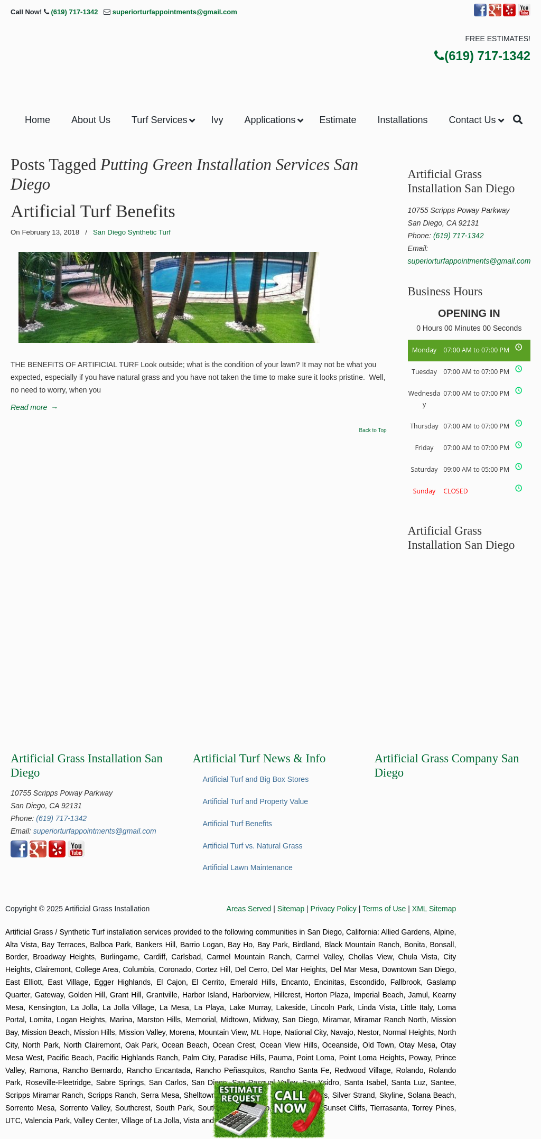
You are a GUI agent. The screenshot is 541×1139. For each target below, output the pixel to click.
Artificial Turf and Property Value (255, 801)
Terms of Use (384, 908)
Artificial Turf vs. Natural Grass (252, 846)
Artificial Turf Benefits (93, 211)
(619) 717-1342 (74, 12)
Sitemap (290, 908)
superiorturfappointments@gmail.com (175, 12)
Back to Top (373, 430)
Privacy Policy (334, 908)
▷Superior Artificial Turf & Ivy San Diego (270, 58)
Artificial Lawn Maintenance (247, 867)
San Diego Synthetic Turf (132, 232)
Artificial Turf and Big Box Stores (255, 779)
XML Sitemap (434, 908)
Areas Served (249, 908)
